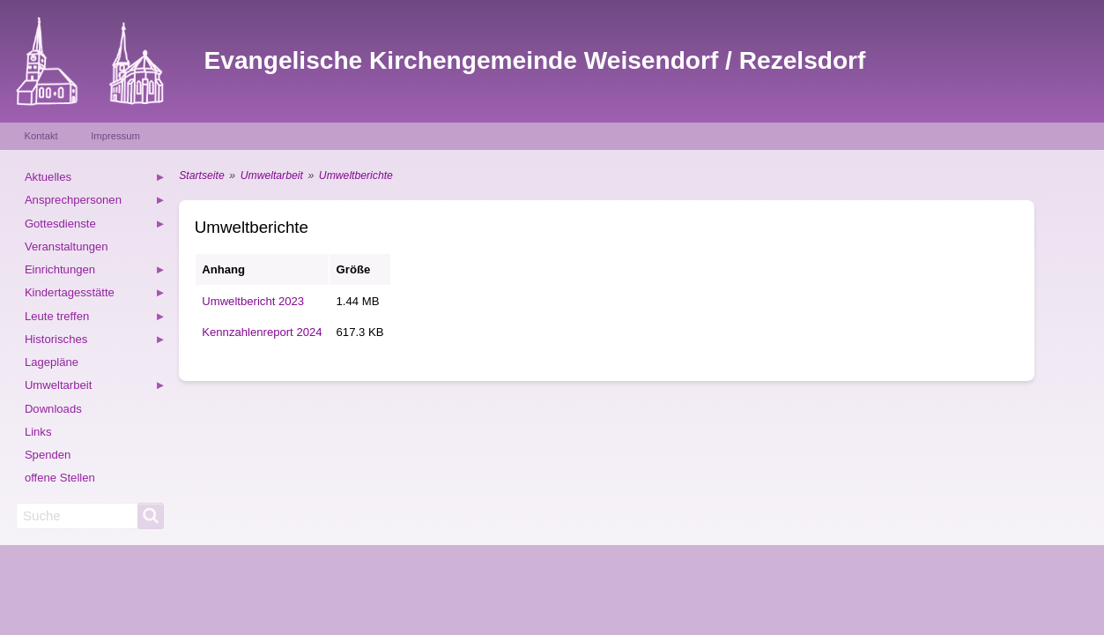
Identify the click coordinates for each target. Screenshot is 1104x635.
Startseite (201, 175)
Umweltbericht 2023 (253, 301)
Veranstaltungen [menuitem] (66, 246)
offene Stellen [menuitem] (60, 477)
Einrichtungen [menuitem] (95, 272)
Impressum (115, 136)
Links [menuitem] (38, 431)
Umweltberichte (356, 175)
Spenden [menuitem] (48, 454)
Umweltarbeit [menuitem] (95, 387)
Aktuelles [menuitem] (95, 179)
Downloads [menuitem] (53, 408)
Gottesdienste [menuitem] (95, 226)
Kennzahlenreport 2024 (262, 332)
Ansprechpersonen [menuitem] (95, 202)
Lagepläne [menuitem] (51, 362)
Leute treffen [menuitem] (95, 319)
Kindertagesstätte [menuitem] (95, 295)
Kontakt (41, 136)
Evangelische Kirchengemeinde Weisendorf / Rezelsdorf (535, 60)
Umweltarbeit (272, 175)
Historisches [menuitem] (95, 341)
